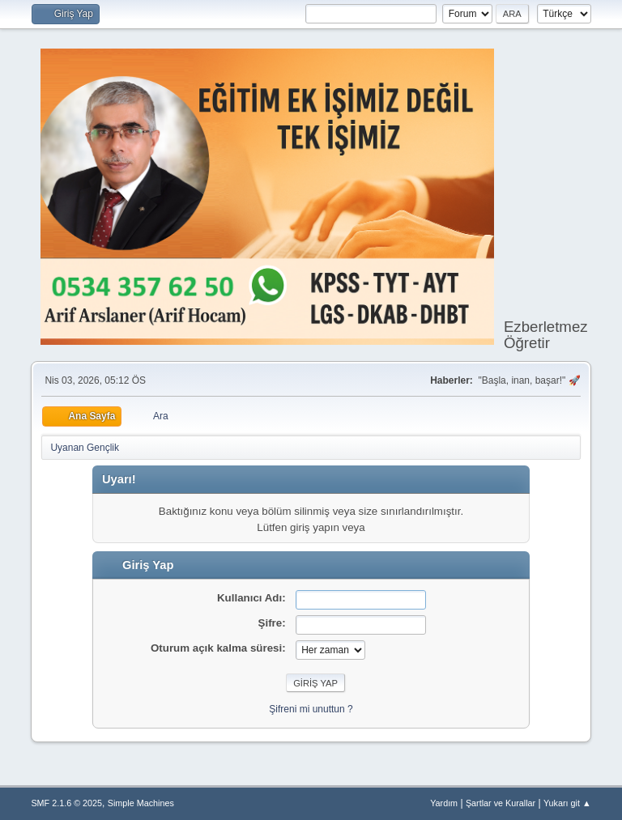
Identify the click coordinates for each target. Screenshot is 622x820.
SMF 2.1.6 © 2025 (66, 803)
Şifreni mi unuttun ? (310, 709)
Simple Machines (141, 803)
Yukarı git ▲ (567, 803)
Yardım (444, 803)
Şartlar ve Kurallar (500, 803)
